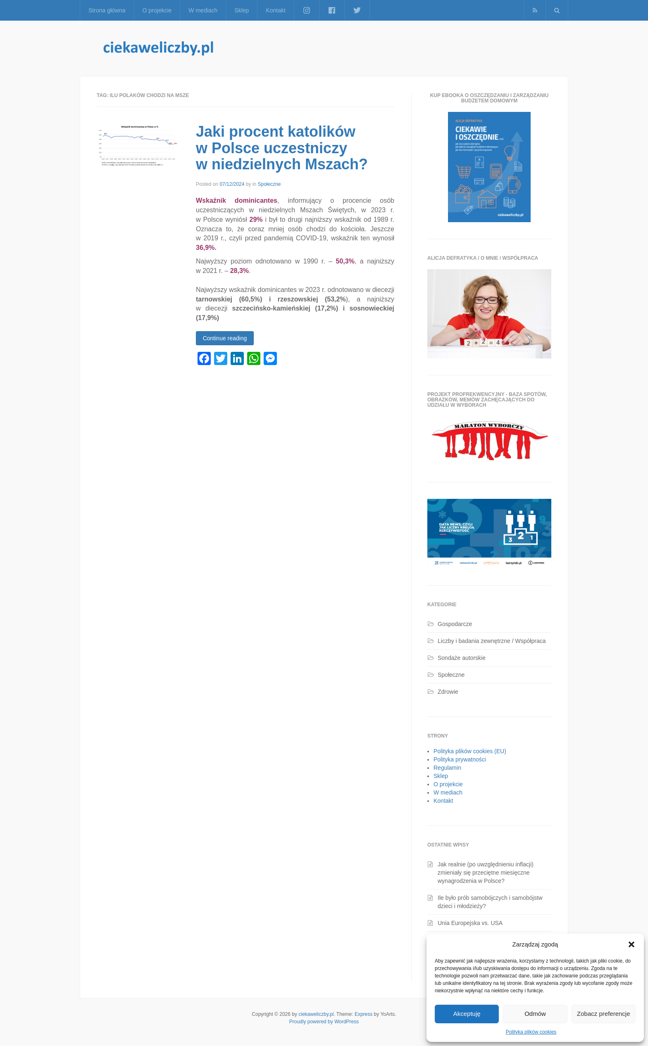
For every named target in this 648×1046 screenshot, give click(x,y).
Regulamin (447, 767)
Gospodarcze (455, 624)
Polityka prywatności (460, 759)
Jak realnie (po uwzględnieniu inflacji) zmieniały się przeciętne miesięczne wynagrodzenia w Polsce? (486, 872)
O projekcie (157, 10)
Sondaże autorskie (462, 658)
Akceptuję (467, 1013)
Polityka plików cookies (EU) (470, 751)
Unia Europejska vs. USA (470, 923)
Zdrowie (448, 691)
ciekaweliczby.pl (316, 1014)
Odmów (535, 1013)
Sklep (241, 10)
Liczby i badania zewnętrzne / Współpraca (492, 641)
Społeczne (269, 184)
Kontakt (275, 10)
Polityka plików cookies (531, 1032)
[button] (631, 944)
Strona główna (107, 10)
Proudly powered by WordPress (324, 1022)
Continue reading (225, 338)
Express (363, 1014)
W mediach (202, 10)
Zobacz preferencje (603, 1013)
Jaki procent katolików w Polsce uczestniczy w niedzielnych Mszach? (282, 148)
